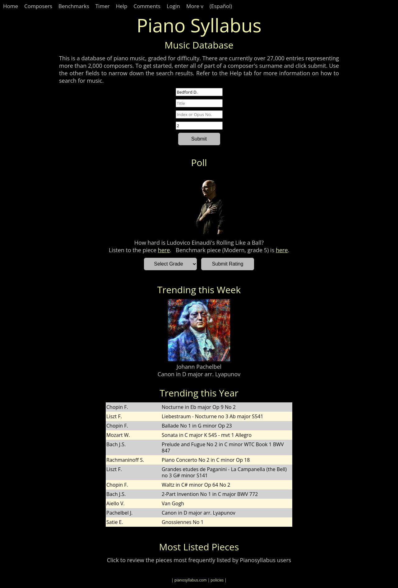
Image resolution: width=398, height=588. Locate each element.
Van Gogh (173, 503)
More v (194, 6)
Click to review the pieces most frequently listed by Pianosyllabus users (199, 560)
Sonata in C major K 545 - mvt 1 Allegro (207, 435)
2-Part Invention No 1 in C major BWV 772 (210, 494)
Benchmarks (73, 6)
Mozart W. (118, 435)
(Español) (221, 6)
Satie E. (114, 522)
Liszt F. (114, 416)
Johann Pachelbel (199, 366)
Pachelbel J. (119, 512)
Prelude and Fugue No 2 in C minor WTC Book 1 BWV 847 (223, 447)
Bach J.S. (116, 444)
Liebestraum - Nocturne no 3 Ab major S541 (212, 416)
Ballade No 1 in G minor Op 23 (197, 425)
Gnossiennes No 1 (183, 522)
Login (173, 6)
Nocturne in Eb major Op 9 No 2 (199, 407)
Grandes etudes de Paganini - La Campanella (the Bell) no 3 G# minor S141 (224, 472)
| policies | (217, 580)
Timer (102, 6)
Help (121, 6)
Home (10, 6)
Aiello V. (115, 503)
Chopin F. (117, 407)
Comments (146, 6)
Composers (38, 6)
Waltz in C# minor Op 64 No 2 (196, 484)
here (164, 250)
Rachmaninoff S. (125, 459)
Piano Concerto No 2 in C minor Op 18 (206, 459)
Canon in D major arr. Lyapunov (199, 374)
